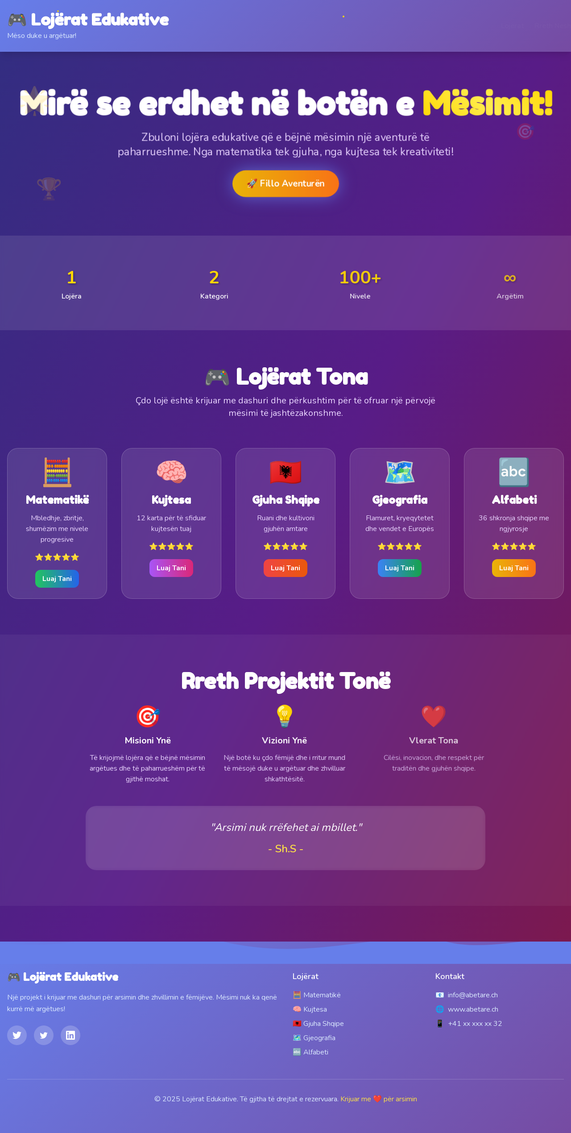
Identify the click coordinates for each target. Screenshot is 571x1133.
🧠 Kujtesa (310, 1009)
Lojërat (469, 26)
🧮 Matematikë (317, 995)
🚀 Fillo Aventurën (285, 183)
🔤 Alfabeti (310, 1052)
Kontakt (551, 26)
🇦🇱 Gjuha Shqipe (318, 1024)
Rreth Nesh (510, 26)
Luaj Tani (57, 579)
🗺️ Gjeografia (314, 1038)
